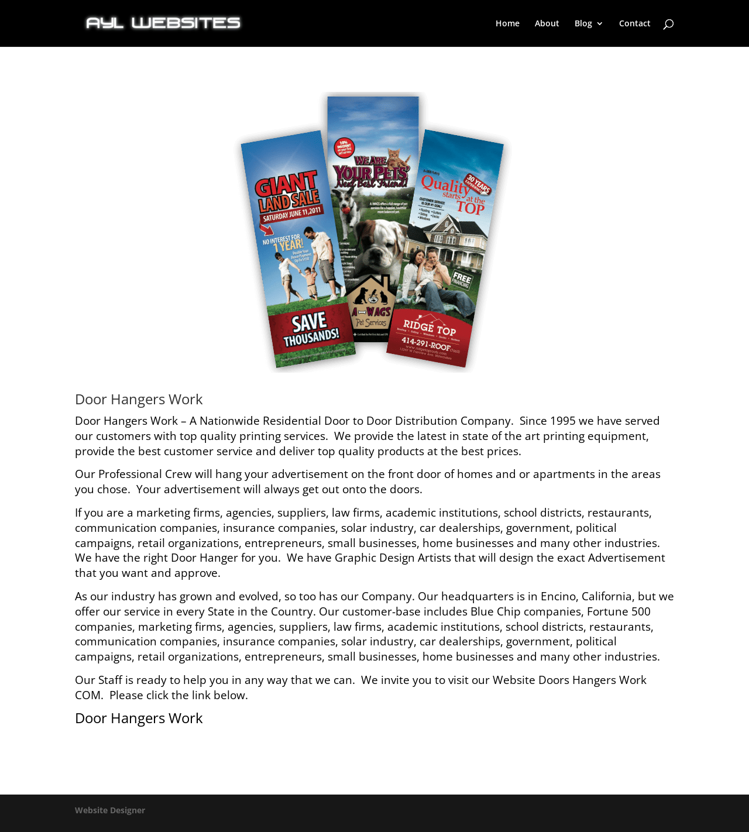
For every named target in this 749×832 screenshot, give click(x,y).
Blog (583, 24)
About (547, 24)
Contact (635, 24)
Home (508, 24)
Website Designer (110, 810)
